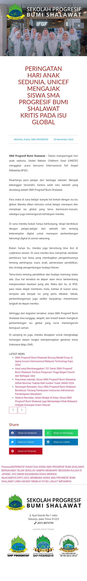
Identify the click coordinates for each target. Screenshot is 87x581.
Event (27, 139)
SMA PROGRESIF (39, 139)
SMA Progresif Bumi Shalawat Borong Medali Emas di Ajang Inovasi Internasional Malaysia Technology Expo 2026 (44, 361)
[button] (25, 432)
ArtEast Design (47, 529)
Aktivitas (18, 139)
